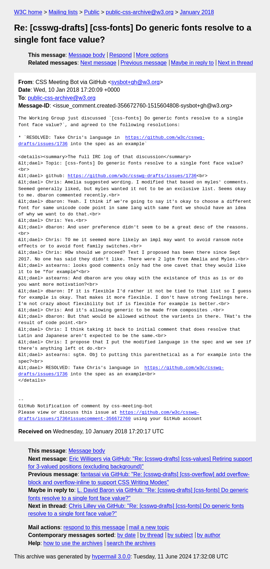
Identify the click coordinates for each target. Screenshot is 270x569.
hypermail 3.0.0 (111, 557)
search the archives (131, 543)
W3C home (28, 12)
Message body (87, 55)
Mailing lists (63, 12)
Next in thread (235, 63)
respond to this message (93, 527)
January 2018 (197, 12)
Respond (120, 55)
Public (91, 12)
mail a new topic (149, 527)
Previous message (144, 63)
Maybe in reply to (192, 63)
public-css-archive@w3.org (139, 12)
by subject (180, 535)
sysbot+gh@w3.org (135, 82)
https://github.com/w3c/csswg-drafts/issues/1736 (132, 176)
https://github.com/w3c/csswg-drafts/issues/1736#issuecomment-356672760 (108, 415)
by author (208, 535)
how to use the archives (73, 543)
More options (152, 55)
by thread (151, 535)
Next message (98, 63)
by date (126, 535)
